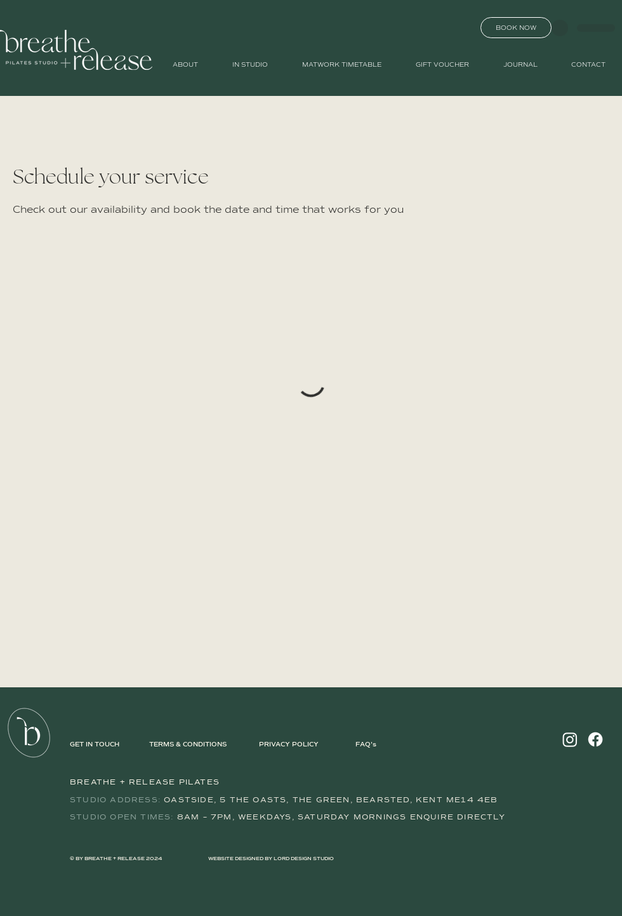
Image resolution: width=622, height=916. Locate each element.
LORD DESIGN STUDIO (304, 858)
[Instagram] (569, 739)
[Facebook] (595, 739)
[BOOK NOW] (516, 27)
